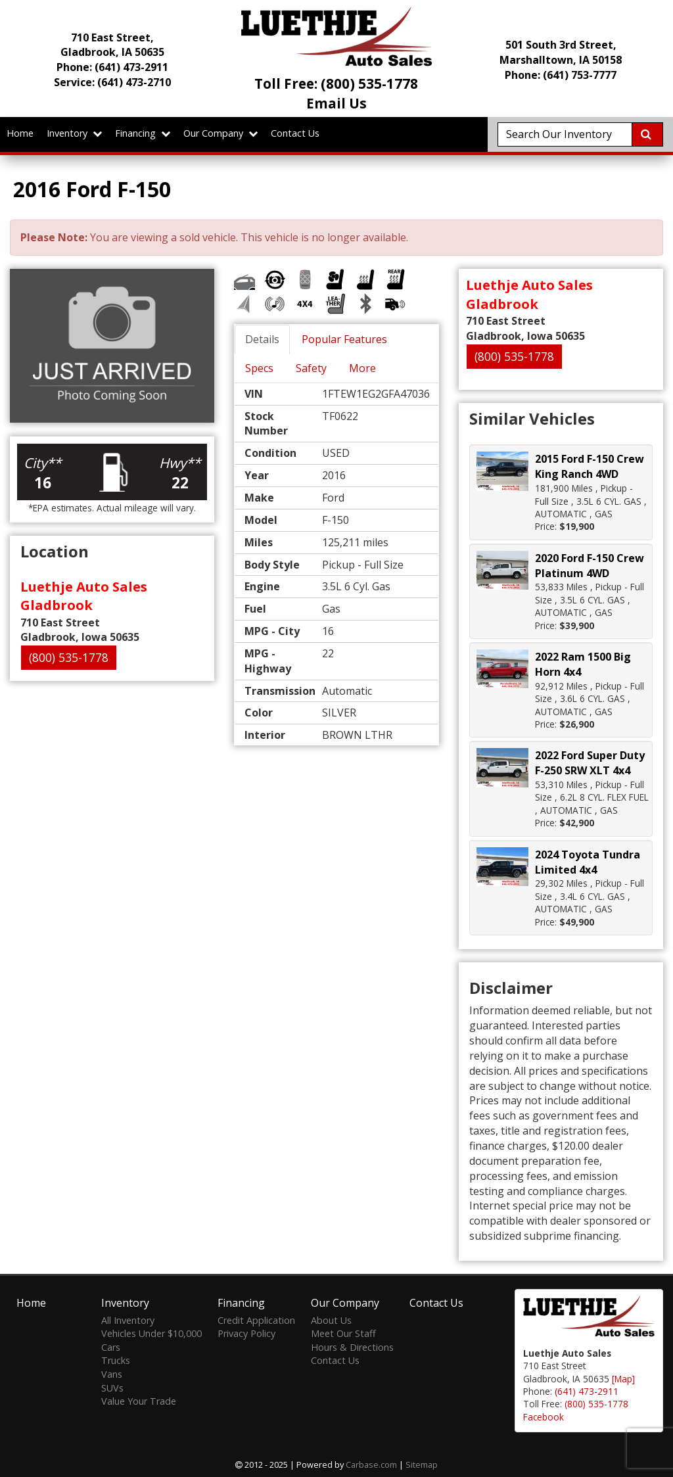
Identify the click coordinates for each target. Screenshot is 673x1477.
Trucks (115, 1360)
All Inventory (127, 1320)
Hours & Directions (352, 1347)
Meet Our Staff (343, 1333)
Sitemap (422, 1464)
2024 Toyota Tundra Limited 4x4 (587, 862)
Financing (142, 133)
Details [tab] (262, 339)
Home (20, 133)
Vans (111, 1374)
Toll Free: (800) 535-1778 (336, 83)
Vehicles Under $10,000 (151, 1333)
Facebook (543, 1417)
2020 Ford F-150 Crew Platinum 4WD (589, 565)
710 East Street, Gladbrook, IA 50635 (112, 45)
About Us (331, 1320)
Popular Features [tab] (344, 339)
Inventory (74, 133)
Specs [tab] (259, 368)
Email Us (336, 103)
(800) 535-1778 (68, 657)
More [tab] (362, 368)
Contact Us (295, 133)
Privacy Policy (246, 1333)
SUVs (112, 1388)
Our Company (220, 133)
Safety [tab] (311, 368)
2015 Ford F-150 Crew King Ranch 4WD (589, 466)
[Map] (623, 1378)
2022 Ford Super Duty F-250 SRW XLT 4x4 (590, 763)
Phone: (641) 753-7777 (560, 75)
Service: (112, 82)
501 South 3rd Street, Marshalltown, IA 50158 (560, 52)
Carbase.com (371, 1464)
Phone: (112, 67)
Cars (110, 1347)
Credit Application (256, 1320)
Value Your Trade (138, 1401)
